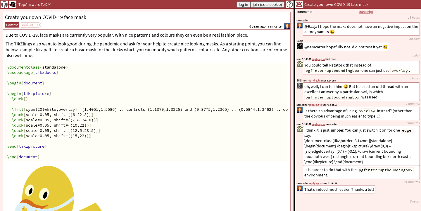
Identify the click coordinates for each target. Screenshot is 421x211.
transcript (366, 11)
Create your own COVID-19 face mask (45, 17)
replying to (315, 183)
